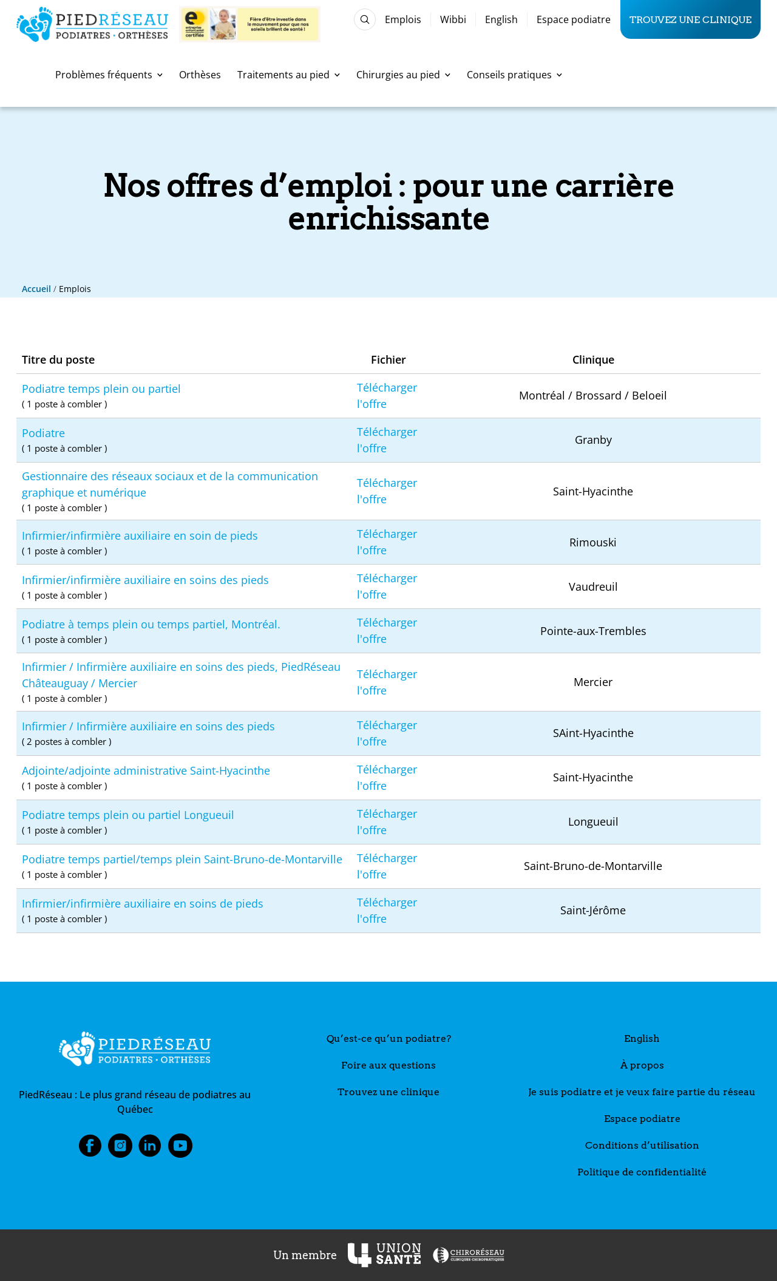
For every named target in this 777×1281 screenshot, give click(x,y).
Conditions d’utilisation (642, 1145)
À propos (642, 1065)
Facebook (90, 1149)
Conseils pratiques (514, 74)
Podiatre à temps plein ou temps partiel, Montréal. (184, 632)
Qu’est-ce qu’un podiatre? (389, 1038)
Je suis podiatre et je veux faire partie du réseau (642, 1092)
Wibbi (453, 19)
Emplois (403, 19)
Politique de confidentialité (642, 1172)
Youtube (180, 1149)
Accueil (36, 288)
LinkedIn (150, 1149)
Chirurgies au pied (403, 74)
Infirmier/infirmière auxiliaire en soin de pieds (184, 543)
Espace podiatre (574, 19)
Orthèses (200, 74)
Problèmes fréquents (109, 74)
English (501, 19)
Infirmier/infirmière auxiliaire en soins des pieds (184, 587)
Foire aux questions (388, 1065)
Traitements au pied (288, 74)
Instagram (120, 1149)
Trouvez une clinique (690, 19)
